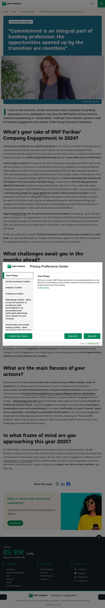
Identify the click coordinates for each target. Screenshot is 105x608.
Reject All (73, 336)
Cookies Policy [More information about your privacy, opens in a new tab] (43, 287)
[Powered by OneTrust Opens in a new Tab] (90, 343)
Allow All (92, 336)
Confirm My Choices (18, 336)
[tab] (18, 276)
